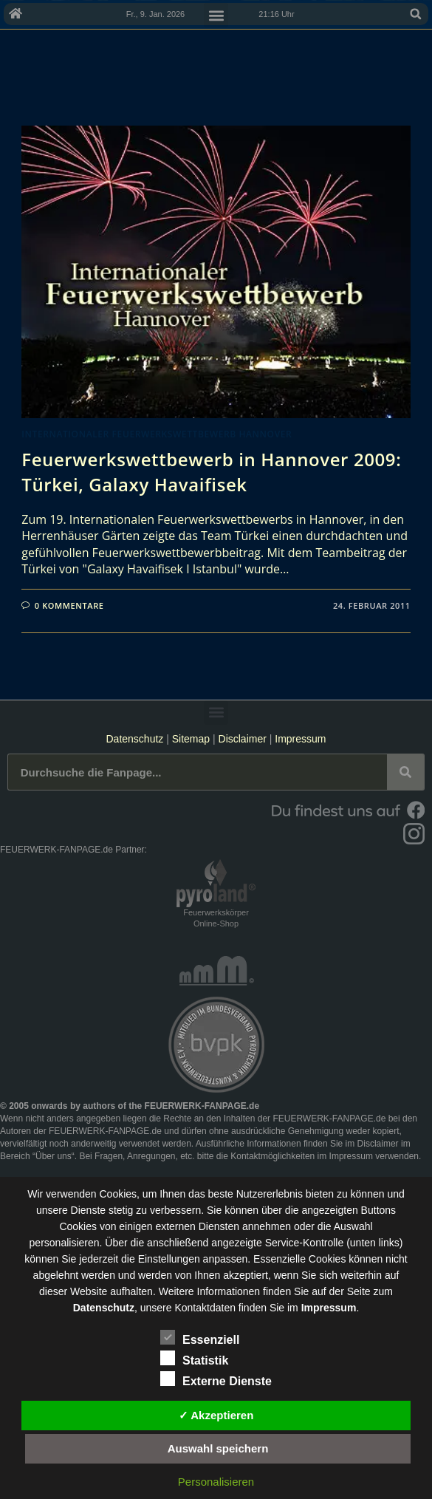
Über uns (53, 1156)
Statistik (194, 1358)
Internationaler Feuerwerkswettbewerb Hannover (156, 434)
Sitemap (192, 739)
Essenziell (199, 1337)
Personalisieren (216, 1481)
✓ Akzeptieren (216, 1415)
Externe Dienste (216, 1378)
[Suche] (405, 772)
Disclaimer (243, 739)
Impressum (300, 739)
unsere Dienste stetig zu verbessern (118, 1210)
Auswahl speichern (218, 1448)
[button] (415, 14)
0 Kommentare (69, 605)
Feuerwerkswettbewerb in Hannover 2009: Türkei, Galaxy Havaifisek (211, 471)
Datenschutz (134, 739)
